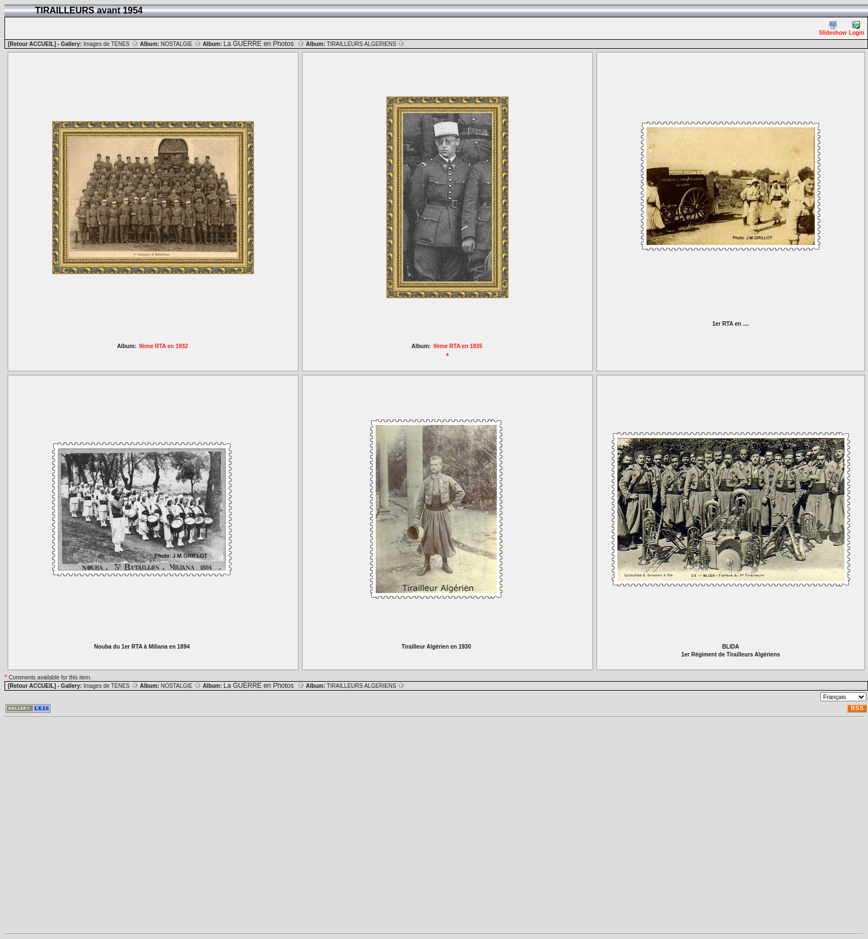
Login (856, 28)
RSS (857, 708)
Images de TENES (111, 44)
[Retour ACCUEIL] (32, 44)
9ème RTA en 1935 (457, 346)
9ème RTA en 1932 (163, 346)
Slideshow (832, 28)
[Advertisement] (105, 825)
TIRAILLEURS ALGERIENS (366, 44)
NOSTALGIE (181, 44)
